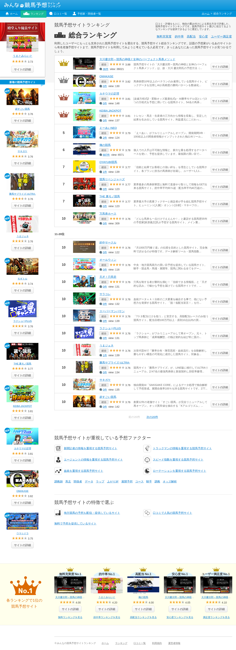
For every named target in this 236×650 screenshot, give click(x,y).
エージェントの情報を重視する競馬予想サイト (93, 459)
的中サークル (107, 242)
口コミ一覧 (60, 13)
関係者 (78, 481)
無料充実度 (164, 36)
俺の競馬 (105, 145)
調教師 (58, 481)
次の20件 (152, 417)
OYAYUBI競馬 (108, 162)
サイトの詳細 (220, 66)
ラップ (100, 481)
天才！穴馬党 (107, 276)
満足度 (221, 36)
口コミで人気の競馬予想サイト (172, 512)
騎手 (149, 481)
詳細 (22, 120)
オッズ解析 (170, 481)
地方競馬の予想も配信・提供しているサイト (92, 512)
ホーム (14, 13)
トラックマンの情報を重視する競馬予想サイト (182, 448)
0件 (105, 86)
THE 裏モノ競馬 (109, 196)
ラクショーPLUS (110, 328)
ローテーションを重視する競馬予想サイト (179, 470)
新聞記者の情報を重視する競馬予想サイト (90, 448)
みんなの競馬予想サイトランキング (32, 5)
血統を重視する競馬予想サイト (83, 470)
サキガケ (105, 379)
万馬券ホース (107, 213)
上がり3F (113, 481)
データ (89, 481)
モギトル (22, 278)
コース (139, 481)
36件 (105, 69)
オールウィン (107, 259)
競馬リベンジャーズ (112, 179)
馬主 (68, 481)
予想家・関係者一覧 (89, 13)
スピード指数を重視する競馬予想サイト (178, 459)
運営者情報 (174, 643)
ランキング (37, 13)
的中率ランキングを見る (106, 617)
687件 (106, 154)
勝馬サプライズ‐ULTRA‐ (114, 362)
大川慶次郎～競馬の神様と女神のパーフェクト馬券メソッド (137, 59)
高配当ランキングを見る (143, 617)
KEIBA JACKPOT (110, 110)
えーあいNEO (108, 127)
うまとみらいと (22, 55)
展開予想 (127, 481)
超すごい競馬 (107, 396)
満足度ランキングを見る (216, 617)
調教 (157, 481)
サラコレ (105, 294)
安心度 (203, 36)
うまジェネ (106, 345)
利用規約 (157, 643)
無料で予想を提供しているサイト (75, 523)
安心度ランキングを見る (180, 617)
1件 (105, 171)
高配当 (191, 36)
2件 (105, 137)
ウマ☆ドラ (22, 533)
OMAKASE (106, 76)
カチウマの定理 (109, 93)
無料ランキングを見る (70, 617)
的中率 (179, 36)
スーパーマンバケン (112, 311)
